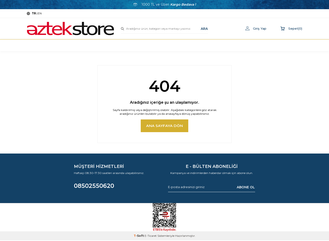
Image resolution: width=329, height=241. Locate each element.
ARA (204, 28)
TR (34, 13)
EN (40, 13)
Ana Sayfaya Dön (164, 126)
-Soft (139, 236)
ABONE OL (246, 188)
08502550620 (94, 186)
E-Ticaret (150, 236)
